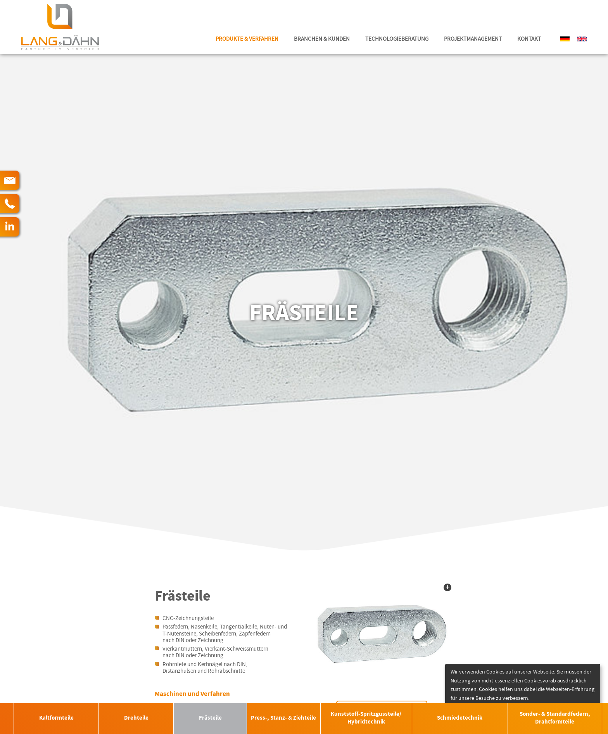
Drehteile (136, 718)
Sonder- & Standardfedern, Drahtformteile (555, 718)
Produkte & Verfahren (247, 39)
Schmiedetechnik (459, 718)
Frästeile (210, 718)
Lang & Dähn (60, 27)
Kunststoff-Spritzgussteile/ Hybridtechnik (366, 718)
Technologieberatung (396, 39)
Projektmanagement (473, 39)
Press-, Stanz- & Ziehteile (283, 718)
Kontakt (529, 39)
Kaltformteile (56, 718)
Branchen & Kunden (322, 39)
